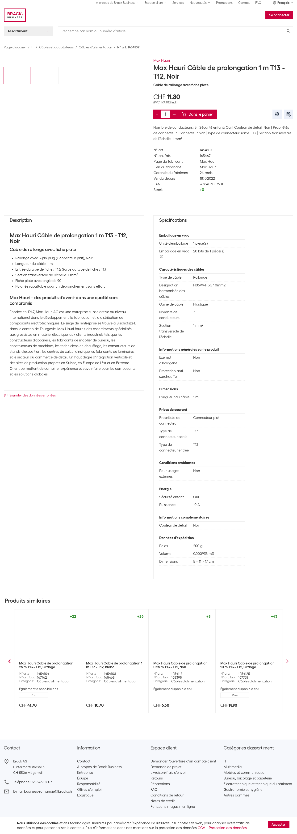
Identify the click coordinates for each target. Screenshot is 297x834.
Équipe (82, 778)
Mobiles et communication (245, 772)
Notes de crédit (163, 801)
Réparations (160, 784)
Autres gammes (236, 795)
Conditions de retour (167, 795)
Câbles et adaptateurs (56, 47)
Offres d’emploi (89, 789)
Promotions (224, 2)
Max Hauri (161, 60)
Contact (244, 2)
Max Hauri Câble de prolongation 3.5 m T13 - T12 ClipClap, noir (247, 665)
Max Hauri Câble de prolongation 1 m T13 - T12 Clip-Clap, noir (47, 665)
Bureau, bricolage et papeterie (248, 778)
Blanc (167, 695)
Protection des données (228, 828)
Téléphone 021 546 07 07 (32, 782)
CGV (201, 828)
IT (32, 47)
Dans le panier (197, 114)
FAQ (258, 2)
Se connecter (279, 15)
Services (178, 2)
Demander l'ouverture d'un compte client (183, 761)
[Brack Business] (15, 15)
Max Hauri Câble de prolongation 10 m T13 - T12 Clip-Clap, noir (180, 665)
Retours (157, 778)
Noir (100, 695)
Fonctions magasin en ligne (173, 806)
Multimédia (233, 767)
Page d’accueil (15, 47)
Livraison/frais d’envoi (168, 772)
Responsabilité (88, 784)
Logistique (85, 795)
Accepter (279, 824)
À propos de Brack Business (99, 767)
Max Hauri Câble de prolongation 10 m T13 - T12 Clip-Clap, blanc (113, 665)
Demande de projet (166, 767)
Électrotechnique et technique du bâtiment (258, 784)
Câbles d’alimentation (95, 47)
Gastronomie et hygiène (243, 789)
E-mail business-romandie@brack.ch (42, 791)
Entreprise (85, 772)
